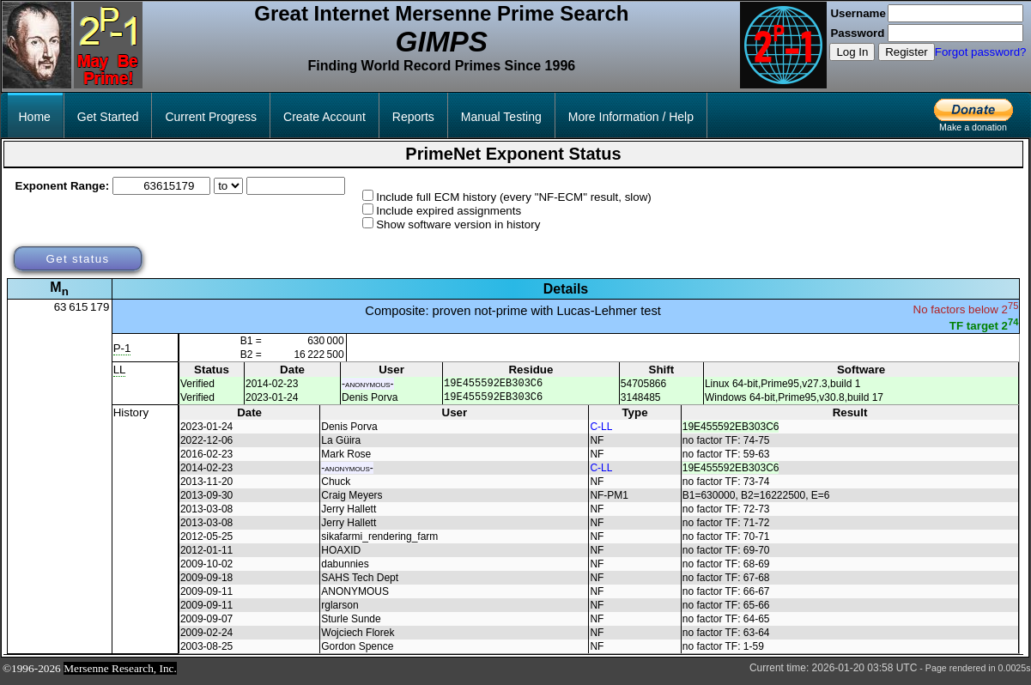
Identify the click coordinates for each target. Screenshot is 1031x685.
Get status (77, 258)
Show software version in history (458, 224)
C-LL (601, 432)
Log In (852, 51)
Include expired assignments (448, 210)
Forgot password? (981, 51)
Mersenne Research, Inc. (120, 673)
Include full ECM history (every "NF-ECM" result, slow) (514, 197)
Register (906, 51)
